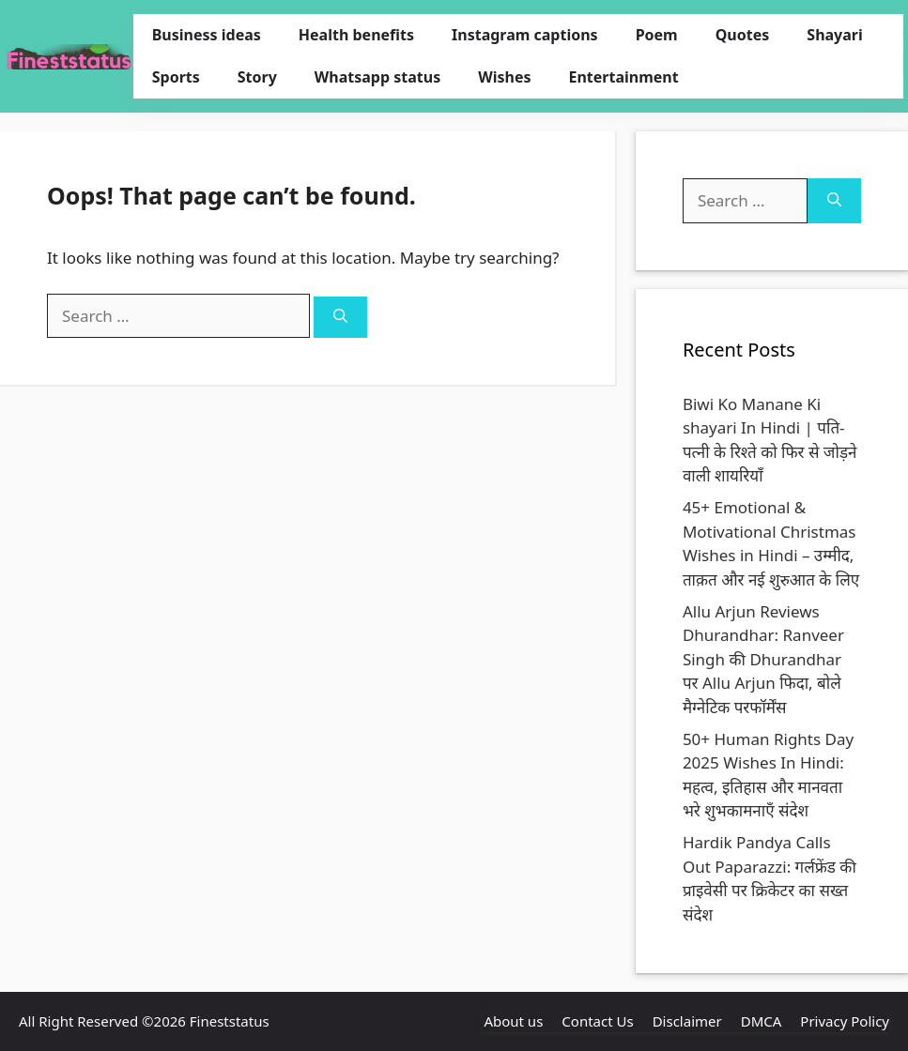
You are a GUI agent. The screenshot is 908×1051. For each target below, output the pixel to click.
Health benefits (356, 34)
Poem (657, 34)
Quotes (743, 34)
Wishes (504, 77)
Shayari (834, 34)
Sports (176, 77)
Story (257, 77)
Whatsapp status (377, 77)
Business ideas (206, 34)
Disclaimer (687, 1021)
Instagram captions (525, 34)
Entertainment (623, 77)
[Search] (340, 318)
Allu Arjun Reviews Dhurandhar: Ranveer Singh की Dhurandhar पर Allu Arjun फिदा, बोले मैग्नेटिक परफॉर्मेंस (763, 659)
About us (513, 1021)
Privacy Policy (844, 1021)
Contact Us (597, 1021)
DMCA (761, 1021)
